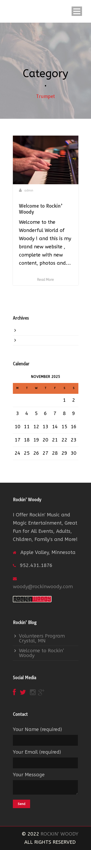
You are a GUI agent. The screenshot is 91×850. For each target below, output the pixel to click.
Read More (45, 280)
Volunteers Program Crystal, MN (42, 638)
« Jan (19, 464)
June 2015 (30, 340)
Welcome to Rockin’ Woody (41, 653)
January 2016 (34, 330)
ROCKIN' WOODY (59, 834)
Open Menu (77, 11)
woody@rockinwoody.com (43, 586)
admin (28, 190)
